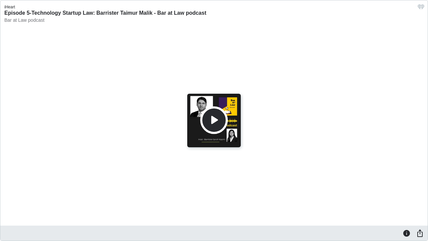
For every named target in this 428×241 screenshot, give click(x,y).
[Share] (420, 233)
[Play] (214, 120)
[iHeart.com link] (421, 8)
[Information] (406, 233)
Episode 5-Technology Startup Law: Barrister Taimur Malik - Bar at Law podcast (105, 13)
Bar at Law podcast (24, 20)
